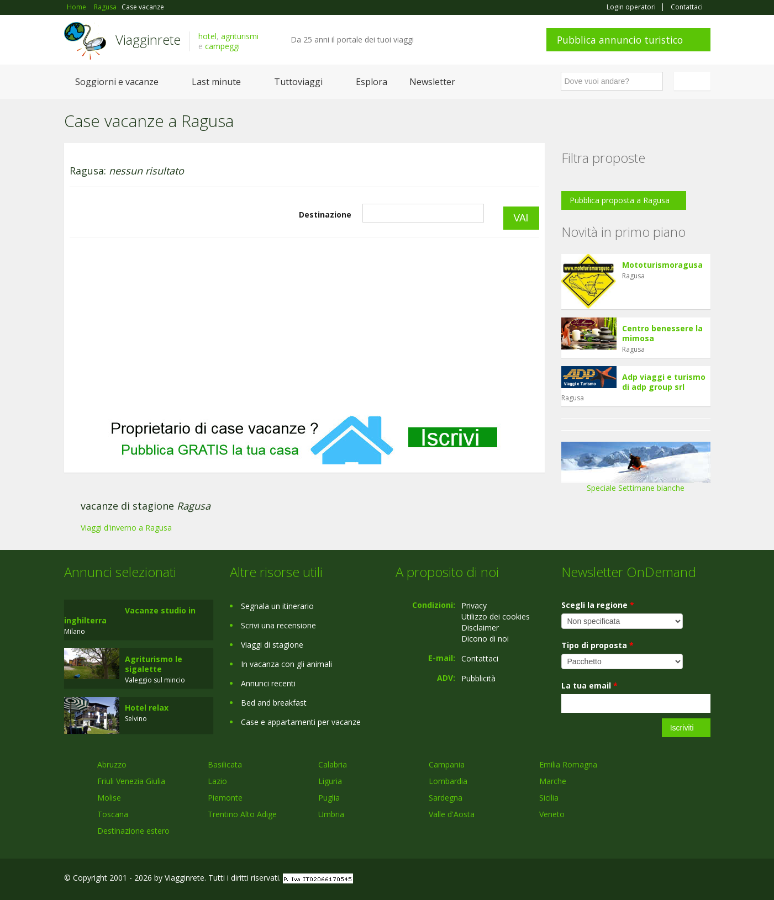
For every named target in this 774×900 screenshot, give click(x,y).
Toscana (112, 814)
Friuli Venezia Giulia (131, 781)
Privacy (474, 605)
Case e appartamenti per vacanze (301, 722)
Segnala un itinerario (277, 606)
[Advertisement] (304, 326)
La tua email (589, 685)
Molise (109, 797)
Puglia (329, 797)
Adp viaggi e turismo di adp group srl (663, 382)
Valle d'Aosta (452, 814)
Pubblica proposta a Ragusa (620, 200)
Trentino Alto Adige (242, 814)
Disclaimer (480, 627)
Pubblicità (478, 678)
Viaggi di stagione (272, 644)
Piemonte (225, 797)
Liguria (330, 781)
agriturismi (240, 36)
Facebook (627, 879)
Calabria (332, 764)
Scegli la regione (597, 605)
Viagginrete (148, 39)
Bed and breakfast (274, 702)
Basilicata (225, 764)
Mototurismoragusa (662, 265)
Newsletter (432, 82)
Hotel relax (147, 707)
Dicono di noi (485, 638)
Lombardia (448, 781)
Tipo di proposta (597, 645)
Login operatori (631, 7)
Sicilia (549, 797)
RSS (704, 879)
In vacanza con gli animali (286, 664)
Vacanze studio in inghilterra (130, 615)
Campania (447, 764)
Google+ (651, 879)
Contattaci (687, 7)
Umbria (331, 814)
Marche (552, 781)
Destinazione (325, 214)
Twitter (678, 879)
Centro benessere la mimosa (662, 333)
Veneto (552, 814)
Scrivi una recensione (278, 625)
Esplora (371, 82)
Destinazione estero (133, 830)
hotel (207, 36)
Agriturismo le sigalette (153, 664)
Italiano (693, 81)
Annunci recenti (268, 683)
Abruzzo (112, 764)
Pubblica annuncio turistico (620, 39)
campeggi (222, 46)
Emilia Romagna (568, 764)
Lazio (217, 781)
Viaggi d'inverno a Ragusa (126, 527)
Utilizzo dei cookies (495, 616)
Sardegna (445, 797)
